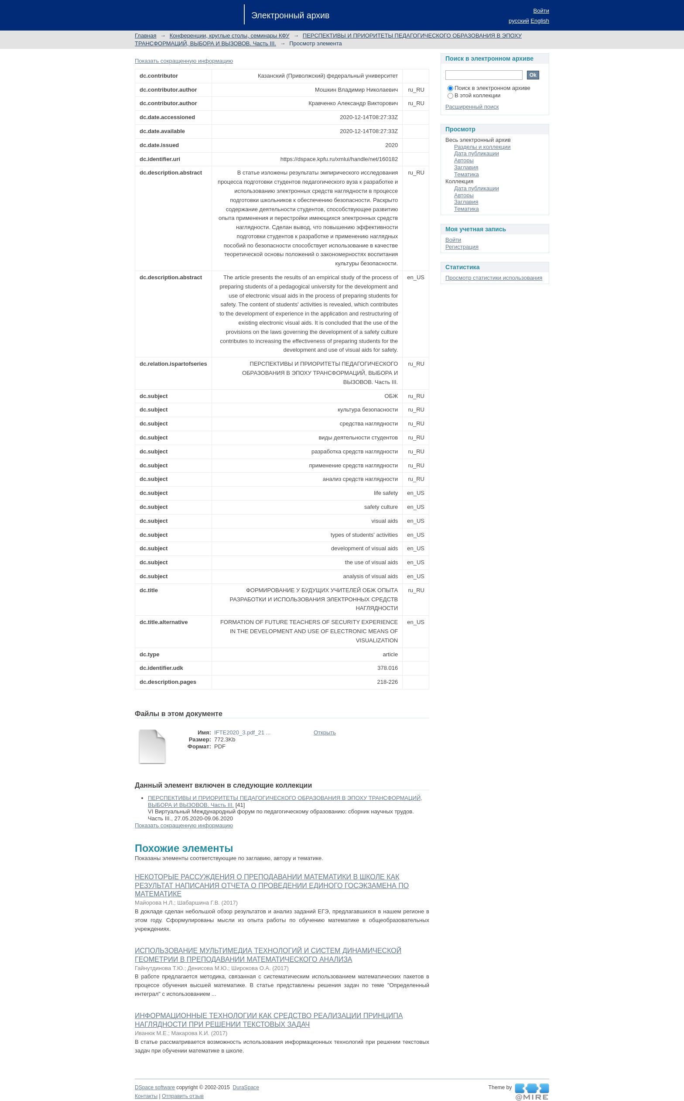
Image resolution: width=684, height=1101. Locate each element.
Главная (145, 35)
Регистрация (462, 247)
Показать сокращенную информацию (184, 61)
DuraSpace (246, 1087)
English (539, 20)
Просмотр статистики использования (493, 277)
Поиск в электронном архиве (489, 88)
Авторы (464, 160)
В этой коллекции (474, 95)
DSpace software (155, 1087)
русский (519, 20)
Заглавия (466, 167)
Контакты (146, 1096)
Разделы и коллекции (482, 147)
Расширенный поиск (472, 106)
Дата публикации (476, 153)
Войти (541, 10)
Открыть (325, 732)
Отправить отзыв (183, 1096)
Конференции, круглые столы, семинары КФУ (230, 35)
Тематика (466, 174)
